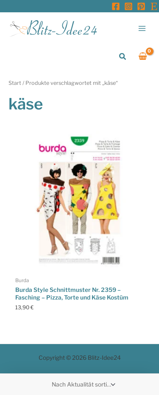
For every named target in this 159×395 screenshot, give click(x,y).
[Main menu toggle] (142, 28)
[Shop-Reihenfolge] (83, 384)
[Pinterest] (141, 6)
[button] (123, 56)
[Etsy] (154, 6)
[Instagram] (128, 6)
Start (14, 83)
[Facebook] (116, 6)
